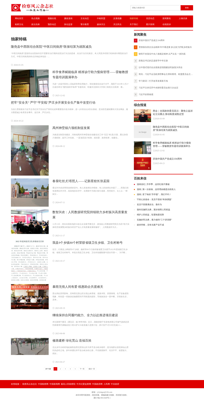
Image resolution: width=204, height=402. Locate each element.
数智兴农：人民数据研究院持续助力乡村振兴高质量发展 (89, 214)
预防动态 (52, 24)
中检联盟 (101, 18)
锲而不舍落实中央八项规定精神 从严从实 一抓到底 (160, 54)
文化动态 (85, 18)
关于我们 (134, 24)
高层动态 (150, 18)
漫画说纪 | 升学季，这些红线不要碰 (152, 184)
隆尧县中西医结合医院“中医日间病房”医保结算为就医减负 (51, 46)
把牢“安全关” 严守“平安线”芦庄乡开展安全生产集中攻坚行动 (53, 102)
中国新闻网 (54, 384)
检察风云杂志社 (29, 384)
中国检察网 (43, 384)
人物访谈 (183, 18)
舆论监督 (68, 24)
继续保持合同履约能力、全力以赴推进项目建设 (85, 315)
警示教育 (85, 24)
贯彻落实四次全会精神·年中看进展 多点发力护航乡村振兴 (163, 47)
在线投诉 (166, 24)
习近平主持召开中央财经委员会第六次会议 (156, 88)
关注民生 (117, 24)
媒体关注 (101, 24)
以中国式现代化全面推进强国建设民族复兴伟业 (158, 68)
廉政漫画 (68, 18)
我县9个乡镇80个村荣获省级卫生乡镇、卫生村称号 (87, 242)
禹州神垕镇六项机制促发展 (71, 128)
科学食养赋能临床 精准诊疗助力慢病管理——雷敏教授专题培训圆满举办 (90, 74)
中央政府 (115, 384)
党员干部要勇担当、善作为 (148, 204)
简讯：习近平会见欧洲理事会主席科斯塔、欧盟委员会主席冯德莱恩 (163, 74)
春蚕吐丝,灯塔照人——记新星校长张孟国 (80, 181)
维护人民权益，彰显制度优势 (149, 215)
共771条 (48, 369)
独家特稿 (134, 18)
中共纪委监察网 (83, 384)
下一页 (82, 369)
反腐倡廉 (117, 18)
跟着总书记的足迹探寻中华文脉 (151, 61)
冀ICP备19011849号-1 (102, 398)
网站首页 (19, 18)
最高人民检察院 (68, 384)
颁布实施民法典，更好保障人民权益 (152, 209)
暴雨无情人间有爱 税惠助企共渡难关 (77, 286)
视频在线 (52, 18)
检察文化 (19, 24)
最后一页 (92, 369)
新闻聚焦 (166, 18)
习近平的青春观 (143, 95)
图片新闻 (150, 24)
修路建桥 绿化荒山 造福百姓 (71, 340)
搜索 (187, 8)
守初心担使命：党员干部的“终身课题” (153, 199)
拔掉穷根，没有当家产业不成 (149, 225)
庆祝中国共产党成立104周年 (149, 41)
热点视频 (35, 18)
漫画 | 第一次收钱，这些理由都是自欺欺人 (155, 189)
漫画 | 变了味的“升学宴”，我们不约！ (152, 194)
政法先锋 (35, 24)
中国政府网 (97, 384)
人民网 (107, 384)
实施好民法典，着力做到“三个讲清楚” (153, 220)
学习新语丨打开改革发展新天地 (151, 81)
